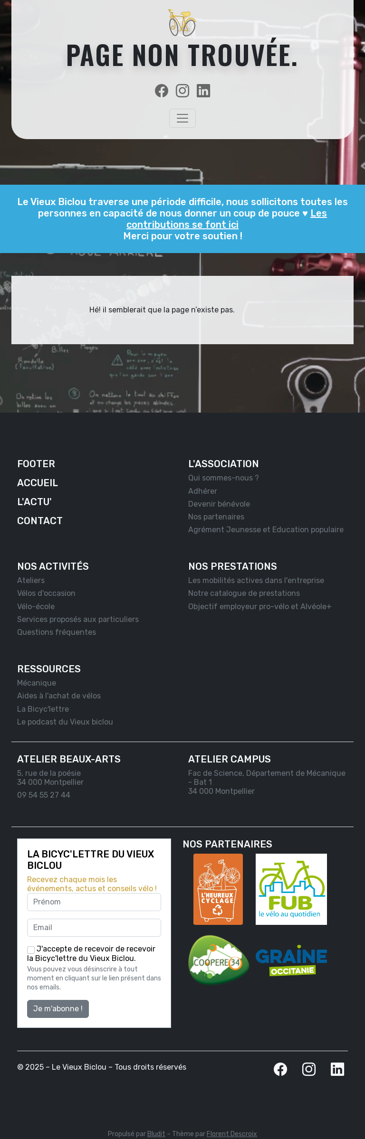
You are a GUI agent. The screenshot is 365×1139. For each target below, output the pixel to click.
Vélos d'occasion (46, 593)
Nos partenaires (216, 516)
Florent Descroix (232, 1134)
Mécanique (36, 682)
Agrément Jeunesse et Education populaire (266, 529)
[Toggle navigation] (182, 118)
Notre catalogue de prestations (244, 593)
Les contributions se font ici (226, 218)
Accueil (37, 483)
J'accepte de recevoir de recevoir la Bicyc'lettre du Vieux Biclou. (91, 953)
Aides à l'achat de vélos (59, 695)
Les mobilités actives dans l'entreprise (256, 580)
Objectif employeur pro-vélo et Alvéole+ (260, 606)
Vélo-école (36, 606)
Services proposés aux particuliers (78, 619)
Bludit (156, 1134)
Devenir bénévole (219, 503)
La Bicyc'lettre (43, 709)
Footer (36, 464)
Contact (40, 521)
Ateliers (31, 580)
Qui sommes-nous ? (223, 477)
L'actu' (34, 502)
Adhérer (202, 491)
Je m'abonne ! (58, 1008)
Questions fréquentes (56, 632)
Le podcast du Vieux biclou (65, 721)
